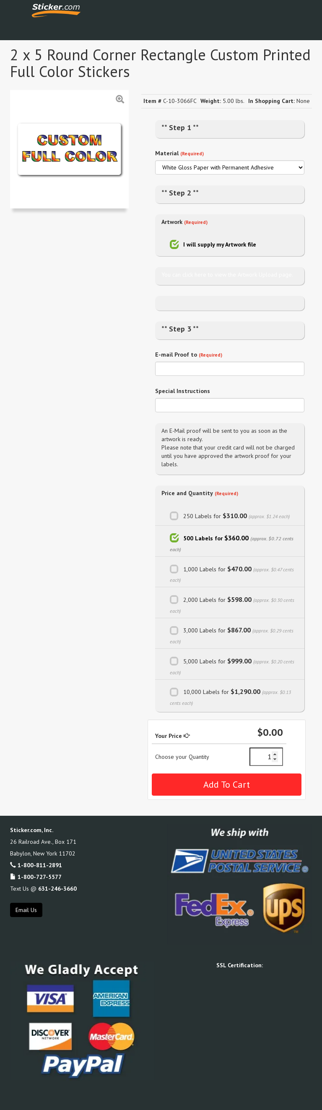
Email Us (26, 910)
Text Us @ (43, 888)
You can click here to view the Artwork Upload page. (227, 274)
